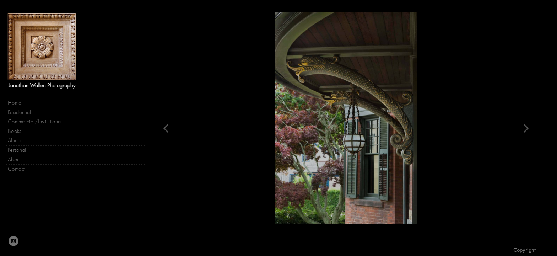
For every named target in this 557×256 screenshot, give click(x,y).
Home (14, 103)
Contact (16, 169)
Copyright (524, 249)
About (14, 159)
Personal (17, 150)
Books (18, 131)
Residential (19, 112)
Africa (14, 140)
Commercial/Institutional (35, 121)
